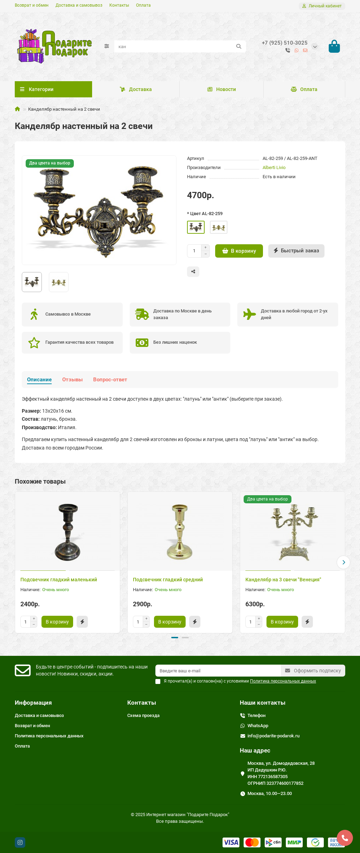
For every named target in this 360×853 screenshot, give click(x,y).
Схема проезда (143, 715)
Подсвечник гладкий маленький (58, 579)
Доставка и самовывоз (79, 5)
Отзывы (72, 379)
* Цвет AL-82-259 (205, 213)
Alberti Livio (274, 167)
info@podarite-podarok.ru (274, 735)
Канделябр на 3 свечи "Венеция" (283, 579)
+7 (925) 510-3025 (285, 43)
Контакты (119, 5)
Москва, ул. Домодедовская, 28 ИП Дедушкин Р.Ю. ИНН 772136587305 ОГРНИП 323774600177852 (281, 773)
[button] (343, 562)
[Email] (218, 671)
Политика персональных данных (49, 735)
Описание (39, 379)
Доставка (136, 89)
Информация (33, 702)
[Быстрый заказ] (296, 251)
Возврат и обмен (32, 5)
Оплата (143, 5)
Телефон (256, 715)
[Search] (180, 46)
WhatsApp (258, 725)
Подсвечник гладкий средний (168, 579)
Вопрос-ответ (110, 379)
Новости (221, 89)
